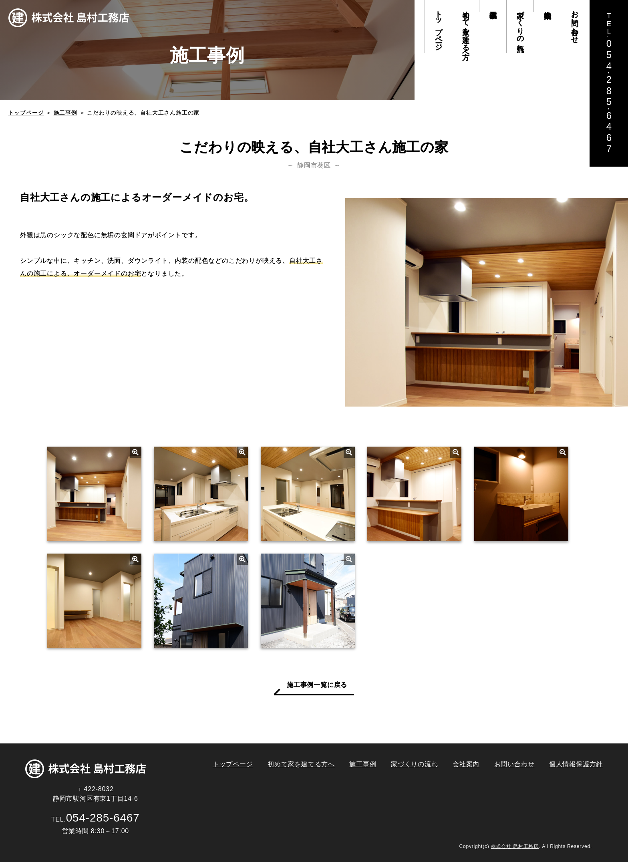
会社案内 (547, 6)
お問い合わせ (575, 23)
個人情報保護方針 (576, 764)
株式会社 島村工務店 (515, 846)
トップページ (439, 26)
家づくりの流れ (520, 26)
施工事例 (492, 6)
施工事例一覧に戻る (317, 684)
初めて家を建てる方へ (466, 31)
